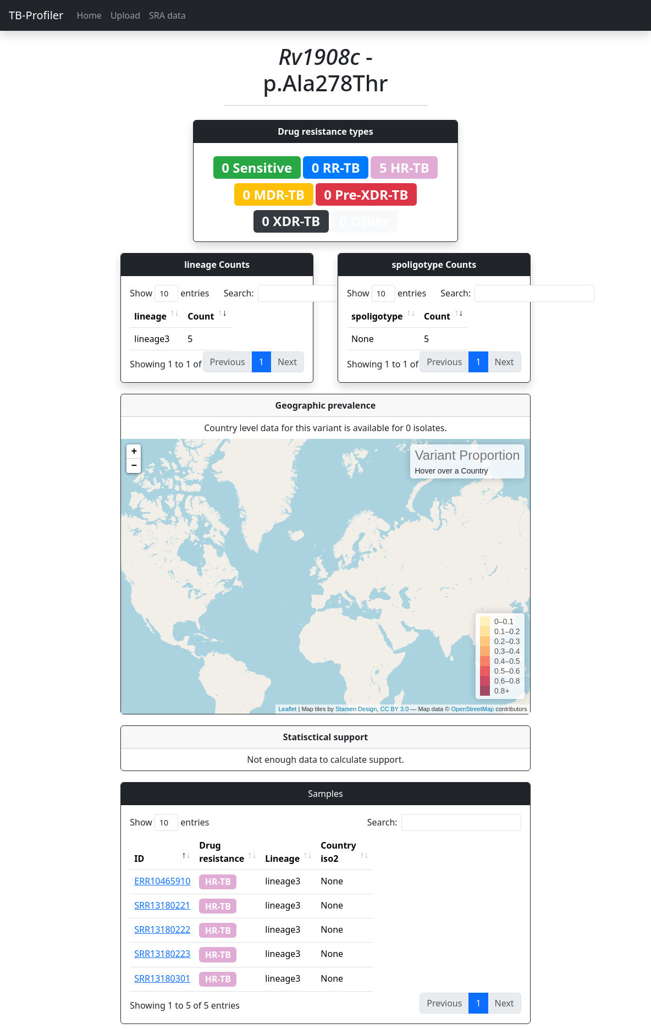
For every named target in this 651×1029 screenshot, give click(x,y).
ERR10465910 (162, 868)
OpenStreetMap (472, 709)
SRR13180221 (162, 892)
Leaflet (287, 709)
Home (89, 15)
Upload (125, 15)
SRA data (167, 15)
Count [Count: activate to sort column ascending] (200, 316)
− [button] (134, 465)
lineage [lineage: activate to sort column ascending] (150, 316)
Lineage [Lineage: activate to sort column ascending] (306, 845)
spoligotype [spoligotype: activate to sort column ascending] (377, 316)
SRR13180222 (162, 916)
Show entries (169, 293)
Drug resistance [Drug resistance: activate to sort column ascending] (233, 845)
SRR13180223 (162, 940)
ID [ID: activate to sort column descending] (139, 845)
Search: (301, 293)
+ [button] (134, 451)
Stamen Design (356, 709)
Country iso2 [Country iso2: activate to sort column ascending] (372, 845)
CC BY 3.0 (394, 709)
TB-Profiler (36, 15)
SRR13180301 (162, 965)
